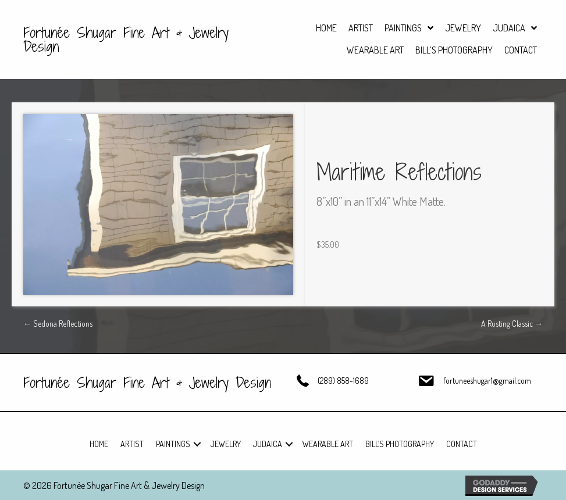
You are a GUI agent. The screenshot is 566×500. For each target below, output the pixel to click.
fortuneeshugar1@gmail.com (487, 380)
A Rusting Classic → (512, 323)
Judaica (267, 444)
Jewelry (226, 444)
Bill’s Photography (399, 444)
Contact (461, 444)
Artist (132, 444)
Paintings (173, 444)
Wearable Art (327, 444)
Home (99, 444)
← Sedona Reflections (57, 323)
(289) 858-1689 (343, 380)
